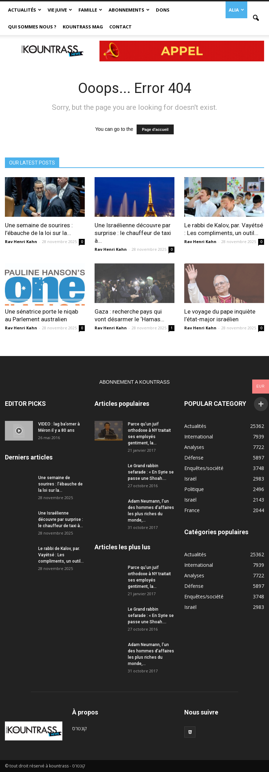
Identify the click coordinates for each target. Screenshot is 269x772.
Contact (120, 27)
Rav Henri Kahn (21, 241)
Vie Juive (60, 10)
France (192, 510)
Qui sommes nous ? (32, 27)
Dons (163, 10)
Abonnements (129, 10)
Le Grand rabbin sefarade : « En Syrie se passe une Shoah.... (151, 472)
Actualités (24, 10)
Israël (190, 478)
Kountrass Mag (83, 27)
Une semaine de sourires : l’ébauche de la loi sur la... (60, 484)
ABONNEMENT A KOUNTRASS (134, 382)
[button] (255, 18)
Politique (194, 489)
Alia (236, 10)
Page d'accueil (155, 129)
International (198, 436)
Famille (90, 10)
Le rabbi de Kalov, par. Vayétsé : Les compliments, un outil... (61, 555)
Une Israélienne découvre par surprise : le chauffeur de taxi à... (133, 233)
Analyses (194, 447)
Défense (194, 457)
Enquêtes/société (203, 468)
